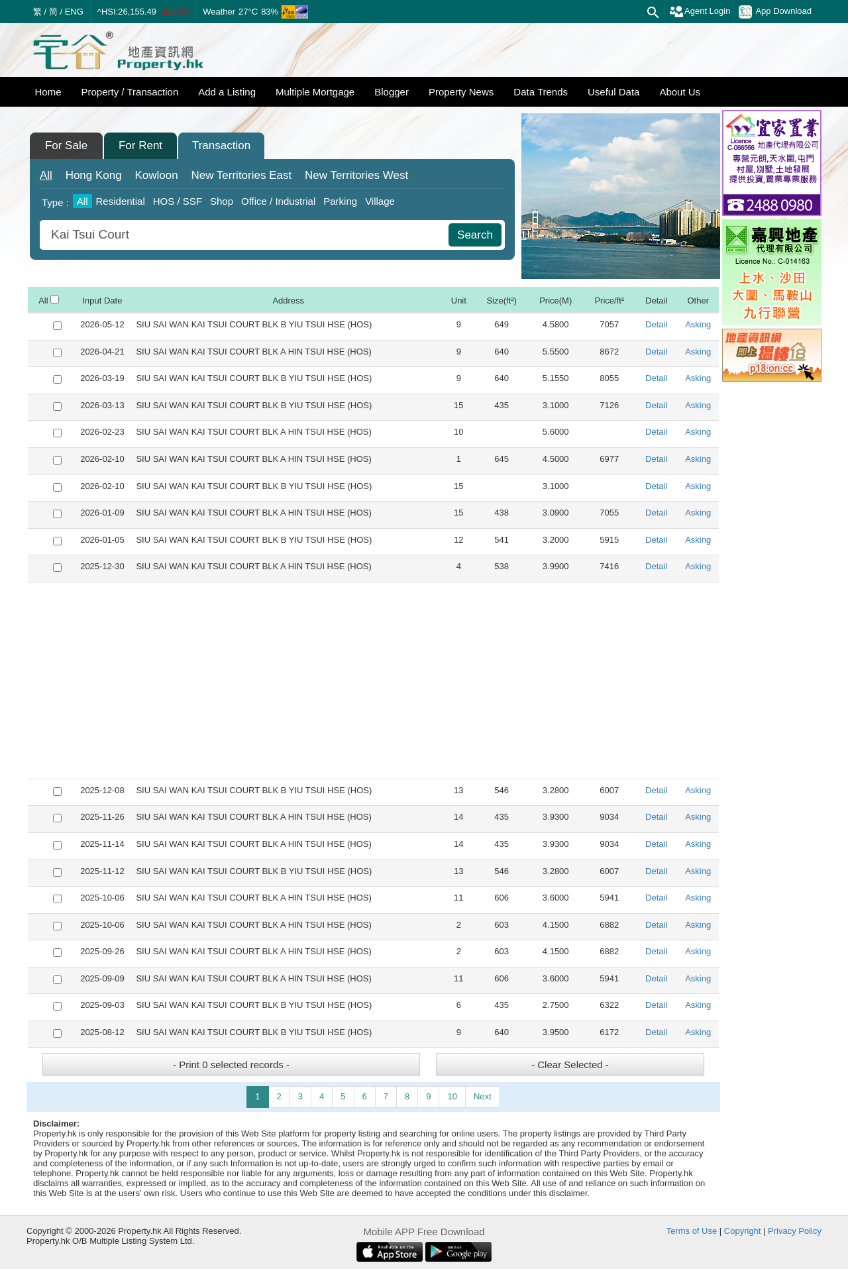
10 (451, 1096)
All (46, 175)
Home (48, 91)
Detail (656, 324)
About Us (679, 91)
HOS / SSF (177, 201)
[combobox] (246, 235)
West (356, 175)
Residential (120, 201)
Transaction (221, 145)
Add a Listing (227, 91)
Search (475, 235)
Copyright (742, 1231)
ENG (74, 12)
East (241, 175)
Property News (461, 91)
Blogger (391, 91)
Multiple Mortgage (315, 91)
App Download (775, 12)
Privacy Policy (795, 1231)
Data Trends (540, 91)
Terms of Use (691, 1231)
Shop (221, 201)
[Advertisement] (373, 680)
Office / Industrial (278, 201)
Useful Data (613, 91)
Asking (698, 324)
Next (483, 1096)
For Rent (140, 145)
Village (380, 201)
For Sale (66, 145)
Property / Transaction (130, 91)
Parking (340, 201)
